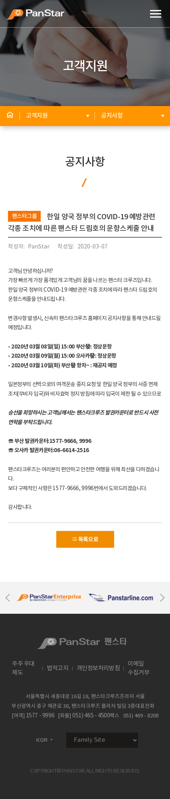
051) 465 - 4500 (91, 716)
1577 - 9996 (40, 716)
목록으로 (85, 539)
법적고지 (57, 668)
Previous (7, 598)
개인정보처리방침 (98, 668)
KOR (45, 740)
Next (162, 598)
